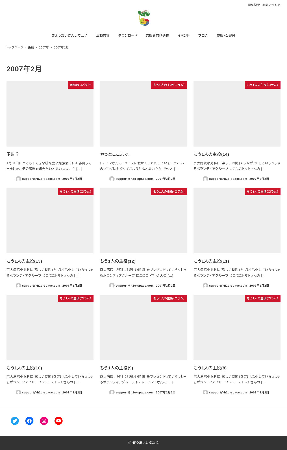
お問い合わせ (271, 5)
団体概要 (254, 5)
